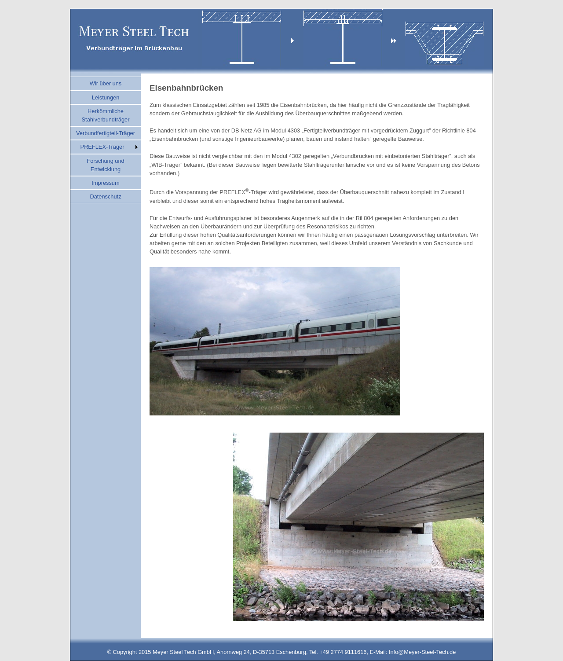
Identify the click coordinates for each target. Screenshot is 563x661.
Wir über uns (106, 83)
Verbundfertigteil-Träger (105, 133)
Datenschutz (105, 196)
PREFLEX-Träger (102, 146)
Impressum (105, 183)
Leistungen (106, 97)
